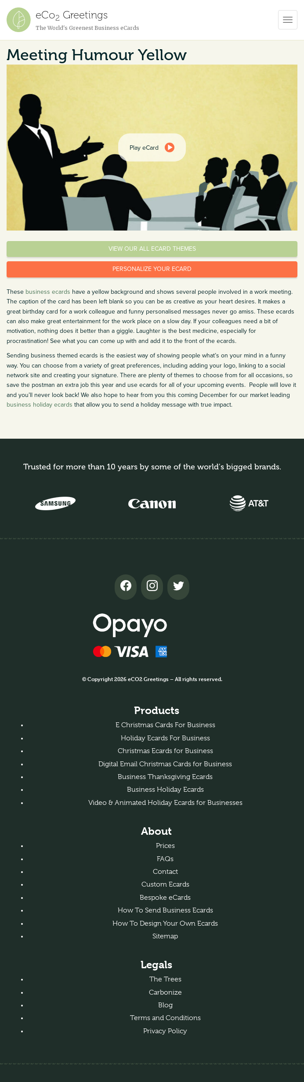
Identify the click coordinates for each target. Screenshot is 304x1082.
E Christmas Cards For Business (165, 725)
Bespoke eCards (165, 898)
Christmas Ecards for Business (165, 751)
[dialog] (152, 147)
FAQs (165, 859)
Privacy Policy (165, 1031)
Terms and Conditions (165, 1018)
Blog (165, 1005)
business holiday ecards (39, 404)
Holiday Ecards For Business (165, 738)
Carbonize (165, 992)
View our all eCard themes (152, 248)
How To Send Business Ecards (165, 910)
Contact (165, 872)
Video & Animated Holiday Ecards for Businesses (165, 803)
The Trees (165, 979)
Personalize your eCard (152, 269)
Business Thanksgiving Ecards (165, 777)
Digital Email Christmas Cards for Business (165, 764)
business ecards (47, 292)
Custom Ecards (165, 884)
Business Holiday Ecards (165, 789)
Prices (165, 846)
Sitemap (165, 936)
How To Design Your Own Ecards (165, 923)
